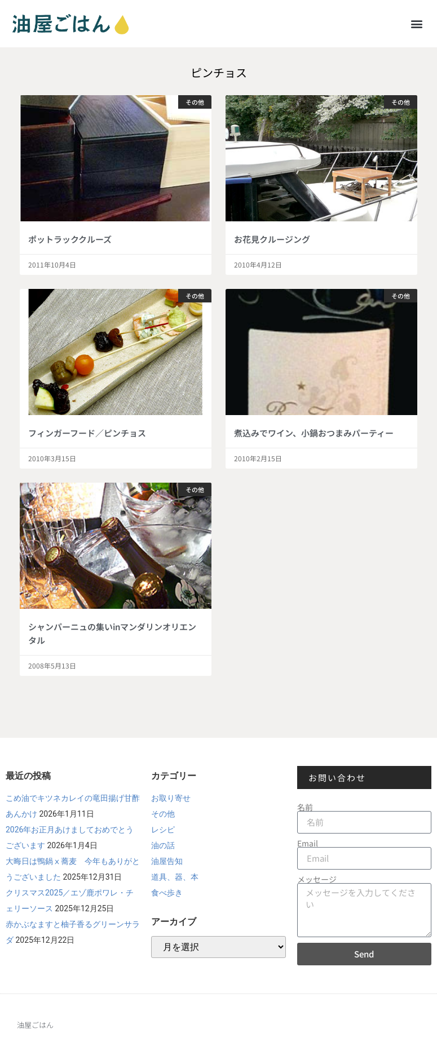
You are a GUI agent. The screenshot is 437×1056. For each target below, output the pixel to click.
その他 (163, 813)
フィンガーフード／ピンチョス (87, 433)
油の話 (163, 845)
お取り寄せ (171, 798)
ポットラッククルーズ (70, 239)
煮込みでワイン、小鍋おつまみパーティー (314, 433)
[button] (416, 23)
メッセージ (317, 879)
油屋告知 (167, 861)
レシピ (163, 829)
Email (307, 843)
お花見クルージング (272, 239)
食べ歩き (167, 892)
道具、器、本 (174, 876)
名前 (305, 807)
